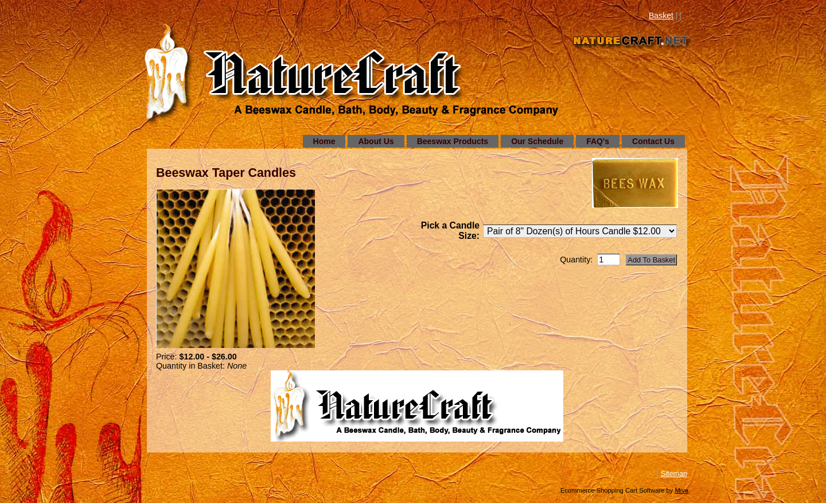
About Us (375, 141)
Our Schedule (537, 141)
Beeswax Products (453, 141)
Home (324, 141)
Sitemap (674, 474)
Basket (661, 15)
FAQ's (597, 141)
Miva (681, 490)
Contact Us (653, 141)
